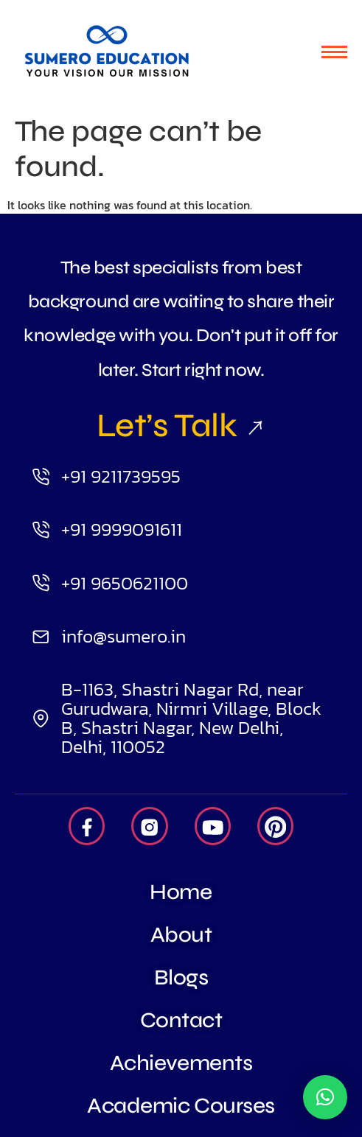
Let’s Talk (181, 425)
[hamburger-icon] (334, 52)
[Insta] (149, 826)
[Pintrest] (275, 826)
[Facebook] (87, 826)
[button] (325, 1097)
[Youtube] (213, 826)
